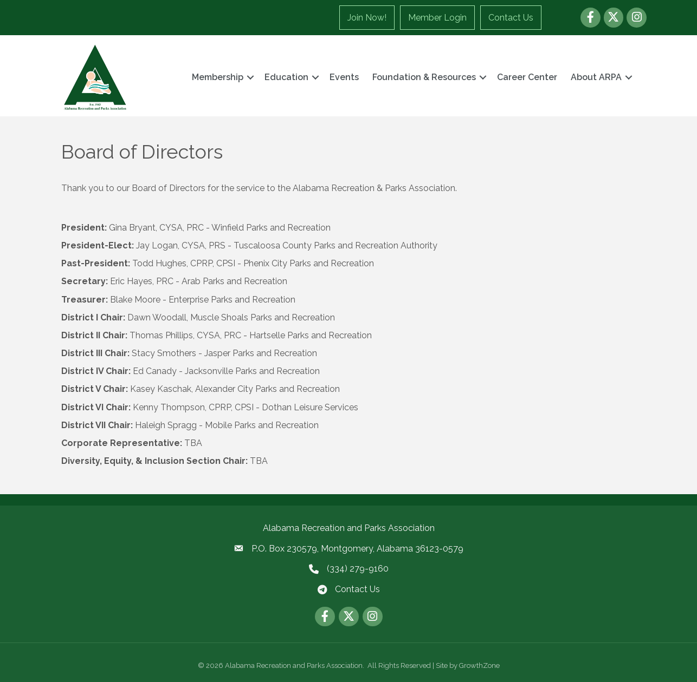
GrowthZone (479, 665)
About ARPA (596, 77)
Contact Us (510, 17)
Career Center (527, 77)
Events (344, 77)
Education (286, 77)
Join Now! (366, 17)
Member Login (437, 17)
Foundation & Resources (424, 77)
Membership (217, 77)
